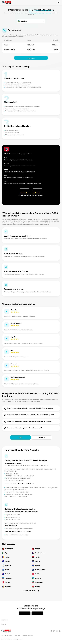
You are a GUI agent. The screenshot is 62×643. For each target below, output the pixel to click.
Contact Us (41, 438)
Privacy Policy (17, 635)
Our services (4, 620)
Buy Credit (31, 58)
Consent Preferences (28, 635)
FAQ (20, 438)
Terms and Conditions (6, 635)
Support (3, 624)
